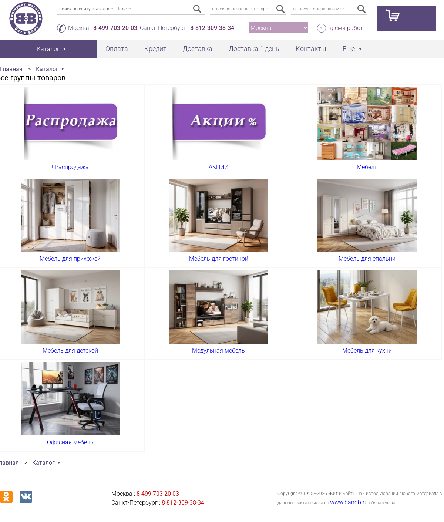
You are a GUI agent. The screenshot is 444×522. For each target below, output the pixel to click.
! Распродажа (70, 167)
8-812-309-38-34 (212, 27)
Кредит (155, 49)
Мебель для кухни (367, 350)
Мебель (367, 167)
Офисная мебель (70, 442)
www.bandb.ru (349, 502)
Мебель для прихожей (70, 258)
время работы (348, 27)
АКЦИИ (218, 167)
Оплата (116, 49)
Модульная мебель (218, 350)
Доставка (197, 49)
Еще (349, 49)
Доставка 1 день (254, 49)
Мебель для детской (70, 350)
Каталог (47, 69)
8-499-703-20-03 (115, 27)
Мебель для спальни (367, 258)
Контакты (311, 49)
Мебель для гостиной (218, 258)
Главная (11, 69)
